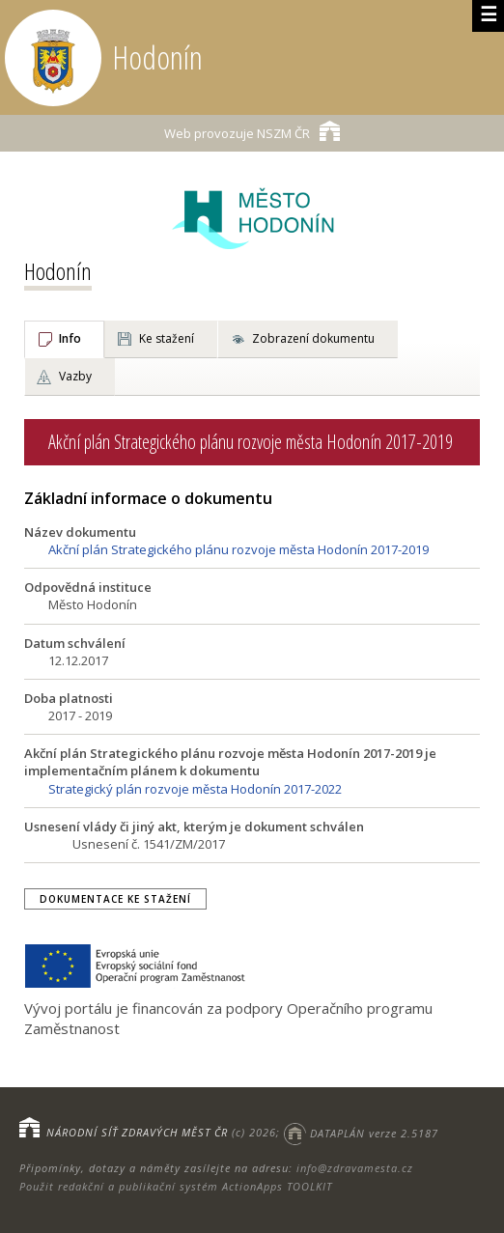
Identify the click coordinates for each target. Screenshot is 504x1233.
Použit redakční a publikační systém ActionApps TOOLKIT (175, 1186)
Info (70, 338)
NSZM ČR (252, 131)
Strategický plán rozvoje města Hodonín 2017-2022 (195, 789)
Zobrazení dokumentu (313, 338)
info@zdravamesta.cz (354, 1168)
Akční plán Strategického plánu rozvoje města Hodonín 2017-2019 (238, 549)
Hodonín (58, 271)
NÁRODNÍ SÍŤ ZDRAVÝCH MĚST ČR (137, 1133)
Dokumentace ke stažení (115, 899)
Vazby (75, 376)
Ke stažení (166, 338)
